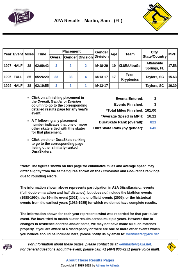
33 (56, 77)
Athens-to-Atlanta (107, 265)
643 (153, 128)
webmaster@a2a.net (134, 244)
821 (153, 122)
